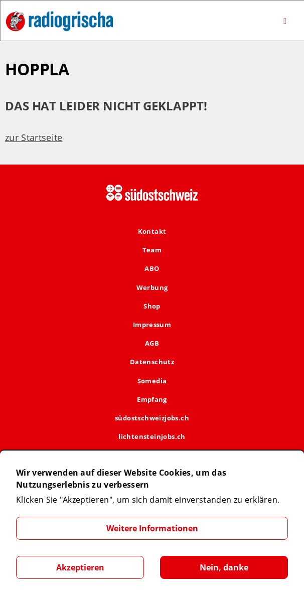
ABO (151, 268)
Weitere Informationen (152, 528)
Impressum (152, 324)
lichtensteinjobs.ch (151, 436)
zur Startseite (33, 137)
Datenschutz (152, 361)
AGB (152, 343)
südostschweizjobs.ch (152, 417)
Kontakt (152, 231)
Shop (152, 306)
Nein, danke (224, 567)
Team (152, 249)
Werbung (152, 287)
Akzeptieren (80, 567)
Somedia (152, 380)
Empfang (152, 399)
